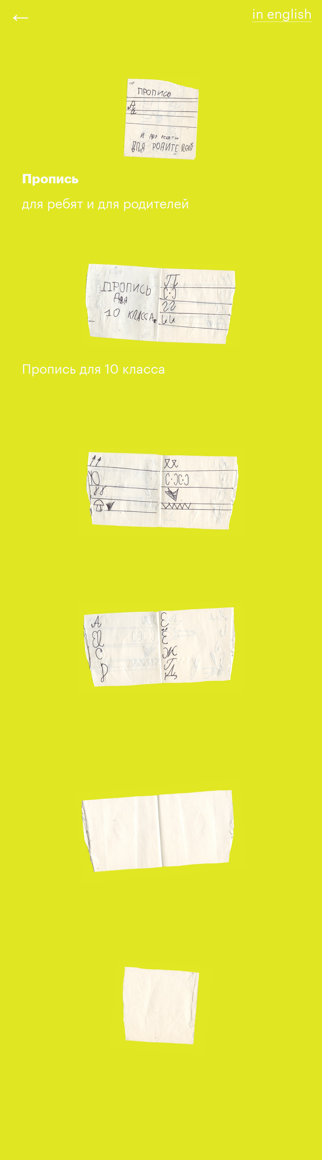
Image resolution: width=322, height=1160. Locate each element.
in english (282, 12)
